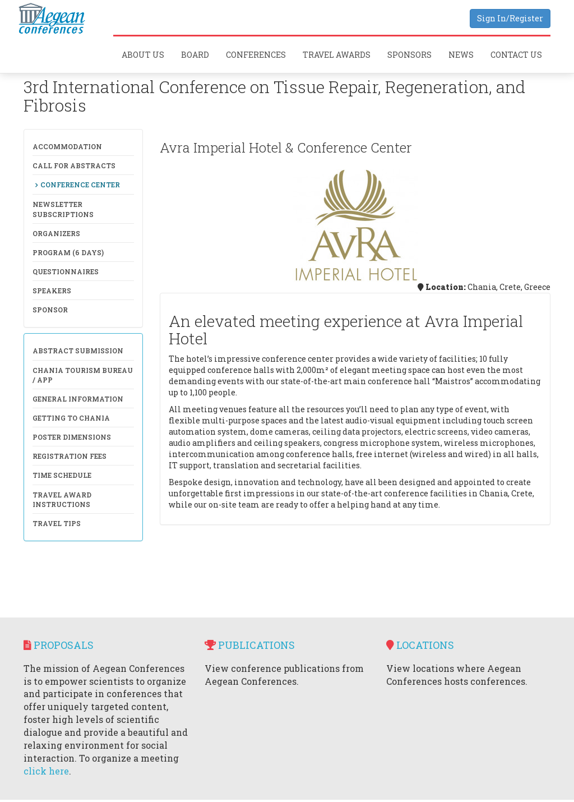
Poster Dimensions (72, 436)
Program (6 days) (68, 252)
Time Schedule (62, 475)
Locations (420, 645)
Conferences (256, 54)
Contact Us (516, 54)
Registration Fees (70, 455)
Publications (250, 645)
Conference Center (80, 184)
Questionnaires (66, 271)
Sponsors (409, 54)
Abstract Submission (78, 350)
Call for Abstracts (74, 165)
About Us (143, 54)
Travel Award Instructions (62, 499)
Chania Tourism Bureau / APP (83, 375)
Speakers (52, 290)
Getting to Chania (71, 417)
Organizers (56, 233)
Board (195, 54)
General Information (78, 398)
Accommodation (67, 146)
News (461, 54)
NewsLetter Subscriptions (63, 209)
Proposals (59, 645)
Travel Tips (57, 523)
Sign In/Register (510, 18)
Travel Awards (337, 54)
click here (46, 771)
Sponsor (50, 309)
